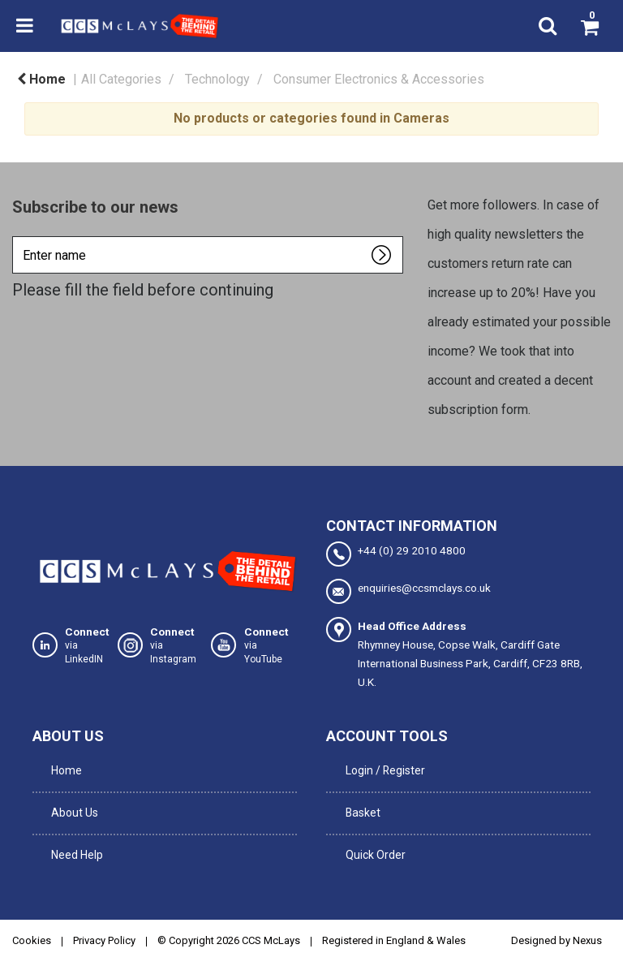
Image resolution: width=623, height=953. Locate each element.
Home (41, 79)
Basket (359, 798)
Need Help (73, 832)
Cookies (31, 914)
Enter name (16, 235)
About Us (71, 798)
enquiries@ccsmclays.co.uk (408, 591)
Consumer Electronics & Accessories (378, 79)
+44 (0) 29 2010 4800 (396, 554)
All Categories (121, 79)
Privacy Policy (104, 914)
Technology (217, 79)
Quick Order (371, 832)
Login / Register (380, 765)
